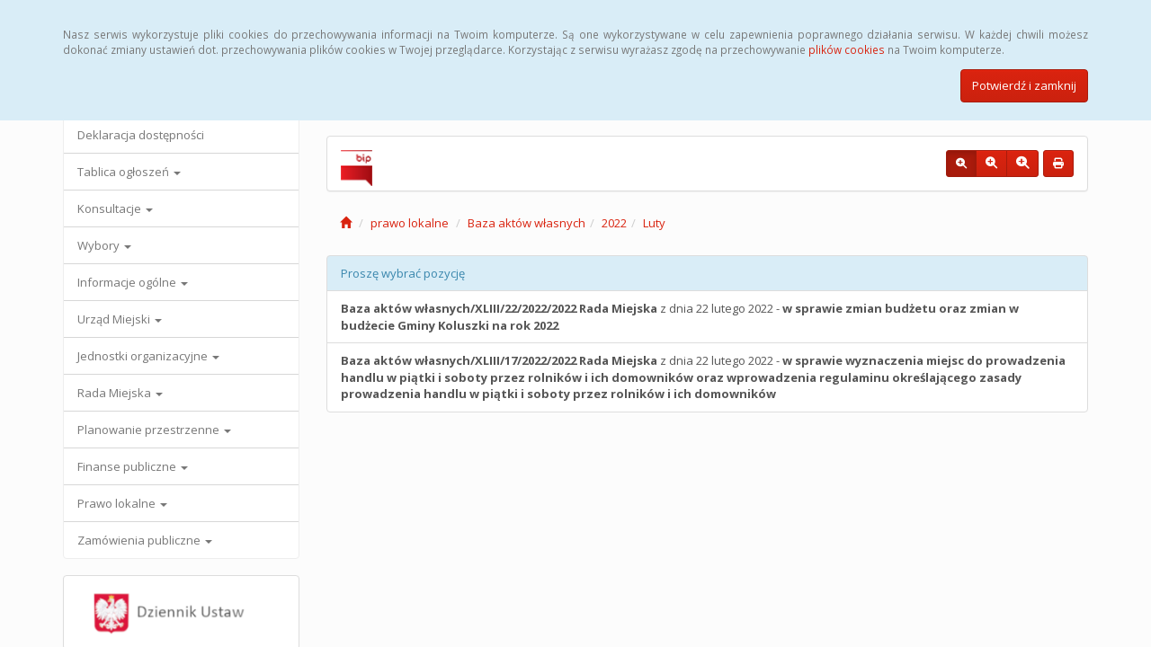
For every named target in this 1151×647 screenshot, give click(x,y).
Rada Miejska (120, 393)
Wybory (104, 245)
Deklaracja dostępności (140, 135)
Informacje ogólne (132, 282)
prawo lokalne (409, 223)
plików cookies (846, 49)
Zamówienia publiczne (144, 540)
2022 (614, 223)
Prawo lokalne (122, 503)
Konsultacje (115, 208)
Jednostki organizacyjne (148, 356)
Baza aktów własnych (526, 223)
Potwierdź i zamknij (1024, 85)
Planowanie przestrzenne (154, 429)
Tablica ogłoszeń (129, 172)
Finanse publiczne (132, 466)
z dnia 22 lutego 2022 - (680, 316)
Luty (654, 223)
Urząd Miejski (119, 319)
